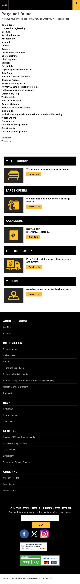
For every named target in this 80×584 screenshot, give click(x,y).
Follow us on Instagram (44, 533)
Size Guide (7, 111)
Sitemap (6, 32)
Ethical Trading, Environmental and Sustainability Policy (32, 114)
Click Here (33, 237)
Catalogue (14, 221)
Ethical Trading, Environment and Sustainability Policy (28, 380)
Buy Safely (7, 66)
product (6, 42)
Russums (40, 5)
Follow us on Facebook (24, 533)
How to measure (10, 415)
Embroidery (8, 121)
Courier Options (10, 104)
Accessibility (8, 39)
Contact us (8, 408)
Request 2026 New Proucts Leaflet (19, 437)
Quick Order (8, 25)
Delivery (6, 63)
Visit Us (12, 281)
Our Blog (7, 327)
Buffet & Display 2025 (13, 83)
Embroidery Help (11, 94)
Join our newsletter (12, 100)
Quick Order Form (11, 477)
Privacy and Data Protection (16, 374)
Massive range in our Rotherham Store (48, 289)
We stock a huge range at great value (47, 169)
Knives (5, 45)
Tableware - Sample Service (16, 462)
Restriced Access (11, 35)
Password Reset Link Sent (16, 76)
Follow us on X (34, 533)
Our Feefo (33, 546)
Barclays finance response (16, 107)
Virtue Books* (17, 161)
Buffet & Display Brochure (15, 443)
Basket (76, 5)
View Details (34, 206)
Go (41, 524)
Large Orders (17, 190)
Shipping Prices (10, 80)
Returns (7, 361)
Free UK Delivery (19, 251)
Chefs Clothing (10, 56)
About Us (7, 333)
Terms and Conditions (13, 52)
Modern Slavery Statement (15, 386)
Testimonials (8, 97)
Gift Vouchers (9, 490)
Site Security (8, 128)
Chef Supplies (9, 59)
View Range (34, 174)
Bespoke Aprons (10, 349)
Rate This (7, 73)
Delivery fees (9, 355)
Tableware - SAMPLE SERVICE (18, 90)
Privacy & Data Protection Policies (20, 87)
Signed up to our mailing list (17, 69)
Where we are (9, 118)
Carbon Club (9, 393)
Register (6, 49)
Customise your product (15, 124)
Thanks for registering (14, 28)
